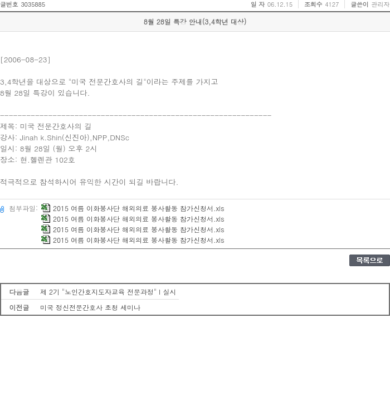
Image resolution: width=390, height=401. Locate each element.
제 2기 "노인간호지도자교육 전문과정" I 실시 (108, 291)
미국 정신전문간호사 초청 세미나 (90, 307)
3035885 (33, 4)
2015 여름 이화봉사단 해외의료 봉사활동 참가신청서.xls (132, 208)
